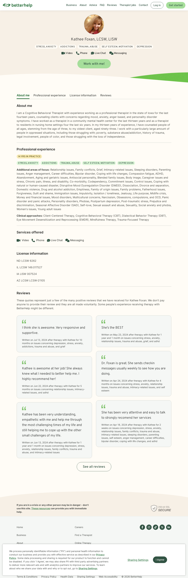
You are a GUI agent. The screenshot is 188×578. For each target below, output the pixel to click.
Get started (176, 5)
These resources (40, 508)
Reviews (105, 95)
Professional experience (49, 95)
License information (83, 95)
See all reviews (94, 467)
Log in (157, 5)
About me (23, 95)
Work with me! (94, 64)
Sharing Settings (88, 568)
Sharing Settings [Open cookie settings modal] (138, 560)
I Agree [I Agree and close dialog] (160, 560)
